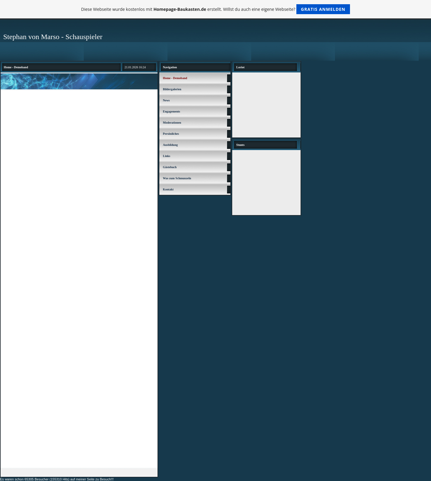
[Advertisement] (79, 137)
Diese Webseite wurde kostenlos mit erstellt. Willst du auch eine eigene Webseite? (215, 9)
